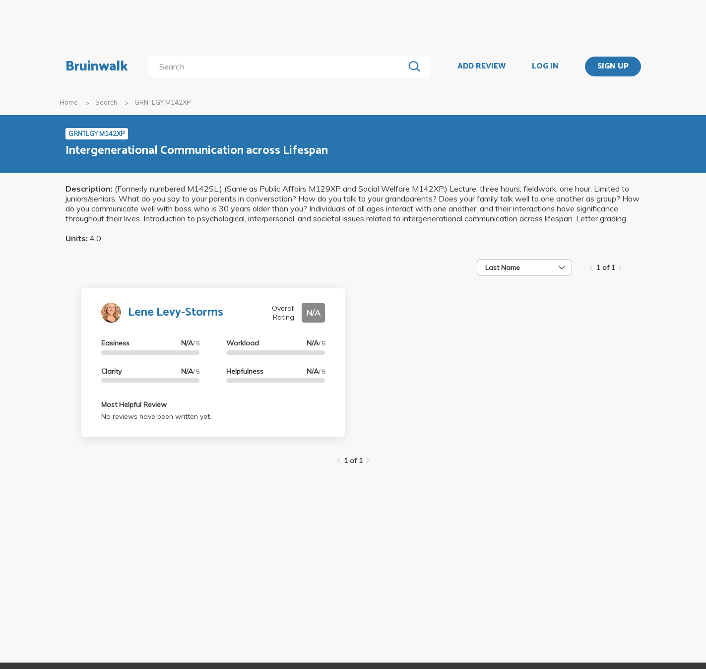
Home (69, 102)
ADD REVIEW (481, 66)
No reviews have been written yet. (156, 416)
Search (106, 102)
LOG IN (545, 66)
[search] (278, 66)
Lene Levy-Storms (175, 312)
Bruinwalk (96, 66)
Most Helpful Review (134, 404)
